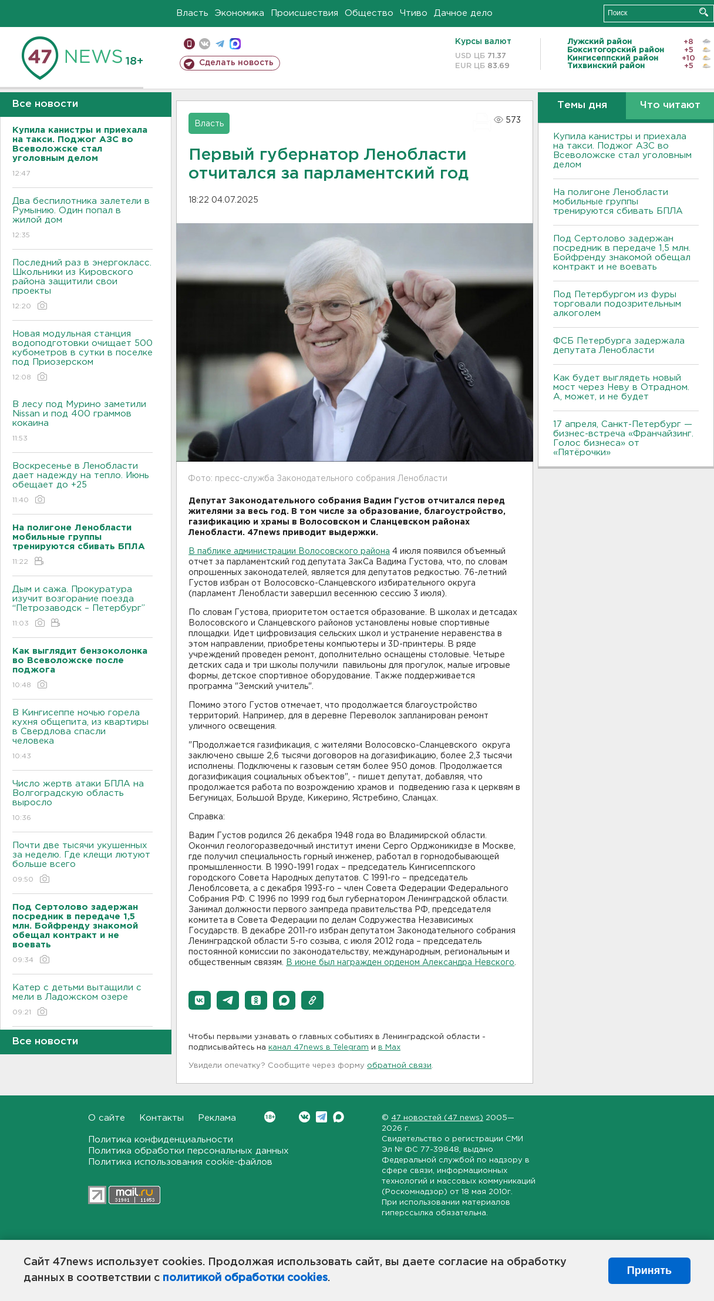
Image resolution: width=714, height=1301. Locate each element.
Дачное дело (463, 13)
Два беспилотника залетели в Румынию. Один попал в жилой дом (82, 218)
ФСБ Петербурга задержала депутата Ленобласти (619, 345)
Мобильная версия (189, 43)
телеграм (219, 43)
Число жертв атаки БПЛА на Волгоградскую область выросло (82, 801)
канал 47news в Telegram (318, 1047)
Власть (192, 13)
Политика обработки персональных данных (188, 1151)
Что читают (670, 105)
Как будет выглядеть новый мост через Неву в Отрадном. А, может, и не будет (621, 387)
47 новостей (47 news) (437, 1118)
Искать (703, 12)
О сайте (106, 1118)
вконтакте (204, 43)
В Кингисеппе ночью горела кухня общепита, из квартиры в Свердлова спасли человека (82, 735)
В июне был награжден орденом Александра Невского (400, 962)
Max (338, 1116)
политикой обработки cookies (245, 1278)
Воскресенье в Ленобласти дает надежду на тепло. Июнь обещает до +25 (82, 483)
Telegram (321, 1116)
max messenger (235, 43)
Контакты (161, 1118)
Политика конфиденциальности (160, 1140)
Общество (369, 13)
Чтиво (413, 13)
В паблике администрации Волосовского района (289, 551)
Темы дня (582, 105)
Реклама (217, 1118)
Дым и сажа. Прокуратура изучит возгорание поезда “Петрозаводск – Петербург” (82, 607)
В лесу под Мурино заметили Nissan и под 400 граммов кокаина (82, 422)
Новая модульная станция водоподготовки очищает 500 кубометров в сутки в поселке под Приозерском (82, 356)
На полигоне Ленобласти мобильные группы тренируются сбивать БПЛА (618, 202)
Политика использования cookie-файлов (180, 1162)
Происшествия (304, 13)
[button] (199, 1000)
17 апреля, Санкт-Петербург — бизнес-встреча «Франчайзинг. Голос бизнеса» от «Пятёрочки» (623, 438)
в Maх (389, 1047)
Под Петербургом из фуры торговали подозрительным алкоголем (617, 304)
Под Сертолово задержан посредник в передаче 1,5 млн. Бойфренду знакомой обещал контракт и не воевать (622, 253)
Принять (649, 1270)
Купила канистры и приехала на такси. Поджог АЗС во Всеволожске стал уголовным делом (622, 151)
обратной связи (399, 1066)
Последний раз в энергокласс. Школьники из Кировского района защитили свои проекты (82, 285)
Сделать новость (236, 62)
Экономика (239, 13)
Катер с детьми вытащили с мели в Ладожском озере (82, 1000)
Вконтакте (269, 1116)
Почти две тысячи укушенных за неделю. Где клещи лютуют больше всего (82, 863)
